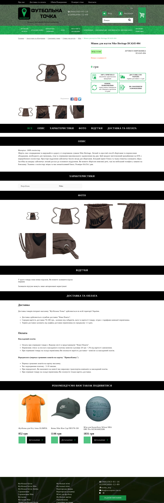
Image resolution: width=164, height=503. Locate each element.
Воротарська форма (64, 489)
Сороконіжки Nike (26, 494)
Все (29, 128)
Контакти (92, 2)
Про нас (21, 2)
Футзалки (22, 497)
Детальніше (34, 440)
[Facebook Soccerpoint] (100, 493)
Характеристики (62, 128)
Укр (127, 8)
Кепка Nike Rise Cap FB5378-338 (65, 428)
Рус (132, 8)
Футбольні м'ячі (63, 484)
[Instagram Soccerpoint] (103, 493)
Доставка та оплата (38, 2)
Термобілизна (62, 500)
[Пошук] (117, 20)
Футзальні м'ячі (63, 486)
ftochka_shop (106, 488)
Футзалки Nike (24, 500)
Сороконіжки (23, 492)
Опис (41, 128)
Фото (82, 128)
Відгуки (97, 128)
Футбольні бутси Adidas (28, 489)
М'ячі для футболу (64, 494)
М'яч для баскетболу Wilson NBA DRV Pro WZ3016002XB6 (98, 428)
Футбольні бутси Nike (27, 486)
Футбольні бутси (25, 484)
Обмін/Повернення (59, 2)
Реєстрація (126, 14)
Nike (61, 186)
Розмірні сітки (78, 2)
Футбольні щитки (63, 497)
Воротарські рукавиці (65, 492)
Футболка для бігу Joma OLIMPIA (33, 428)
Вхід (107, 14)
